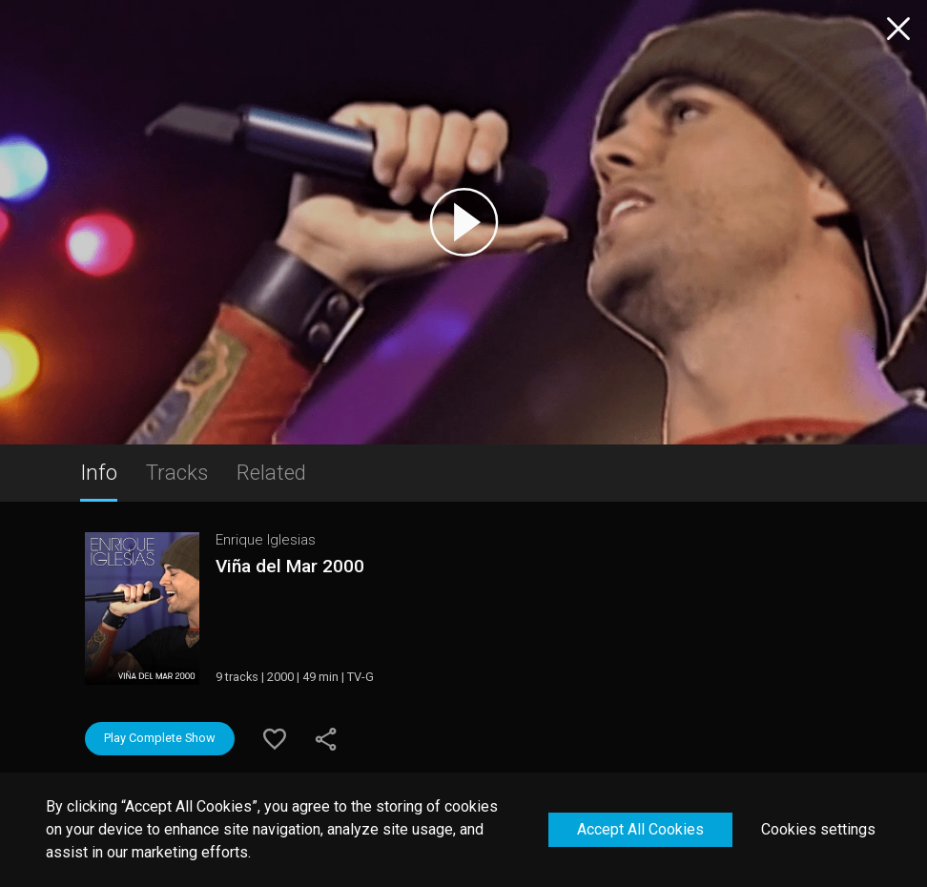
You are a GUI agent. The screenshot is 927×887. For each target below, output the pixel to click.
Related (271, 472)
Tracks (177, 472)
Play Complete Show (160, 738)
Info (98, 472)
